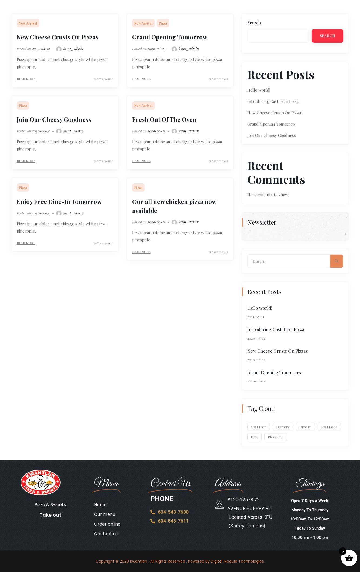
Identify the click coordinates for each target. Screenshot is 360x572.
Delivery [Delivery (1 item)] (283, 427)
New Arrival (28, 23)
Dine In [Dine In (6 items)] (305, 427)
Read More (26, 79)
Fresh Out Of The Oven (164, 119)
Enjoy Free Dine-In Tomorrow (59, 201)
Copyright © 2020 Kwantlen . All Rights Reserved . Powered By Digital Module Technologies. (180, 561)
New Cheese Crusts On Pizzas (57, 37)
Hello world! (258, 90)
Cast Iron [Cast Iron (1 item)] (258, 427)
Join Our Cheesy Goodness (54, 119)
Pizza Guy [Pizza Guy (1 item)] (276, 437)
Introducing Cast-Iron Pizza (273, 101)
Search (254, 22)
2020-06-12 (41, 48)
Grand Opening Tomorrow (169, 37)
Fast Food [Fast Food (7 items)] (329, 427)
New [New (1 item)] (254, 437)
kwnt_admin (69, 48)
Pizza (163, 23)
